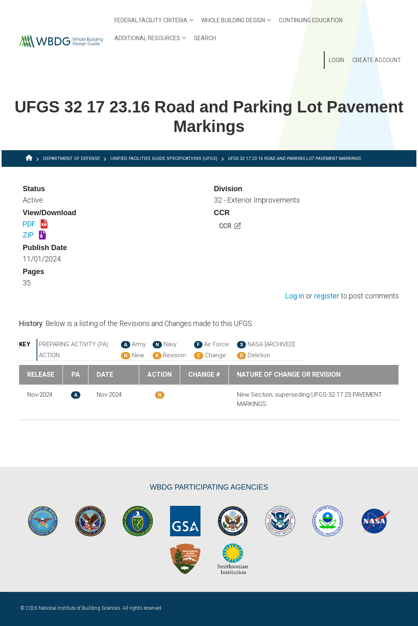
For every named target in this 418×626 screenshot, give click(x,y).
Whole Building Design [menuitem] (234, 23)
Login (336, 60)
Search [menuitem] (205, 38)
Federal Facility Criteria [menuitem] (152, 23)
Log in (294, 296)
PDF (35, 224)
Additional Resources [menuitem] (148, 41)
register (326, 296)
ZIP (34, 235)
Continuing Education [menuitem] (311, 20)
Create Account (376, 60)
